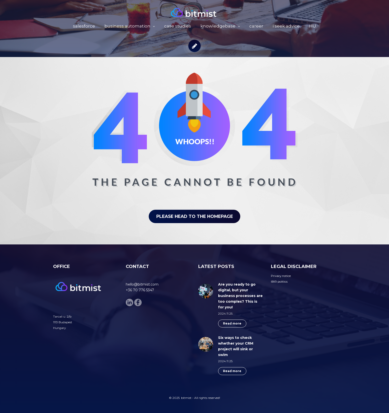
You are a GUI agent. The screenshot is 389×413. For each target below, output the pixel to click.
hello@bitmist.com (142, 284)
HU (312, 26)
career (256, 26)
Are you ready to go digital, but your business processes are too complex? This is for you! (240, 295)
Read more (232, 323)
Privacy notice (281, 276)
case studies (177, 26)
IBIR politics (279, 281)
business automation (127, 26)
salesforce (84, 26)
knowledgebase (217, 26)
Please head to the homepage (194, 215)
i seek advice (286, 26)
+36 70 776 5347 (140, 290)
